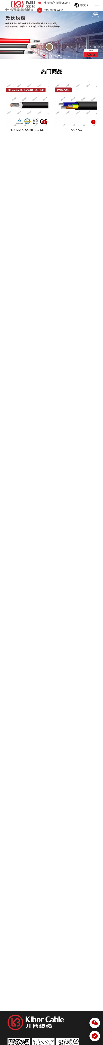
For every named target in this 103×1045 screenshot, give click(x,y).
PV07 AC (76, 129)
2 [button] (51, 56)
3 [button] (59, 56)
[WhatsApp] (94, 1036)
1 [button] (44, 56)
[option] (51, 35)
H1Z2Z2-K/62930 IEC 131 (27, 129)
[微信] (94, 1023)
